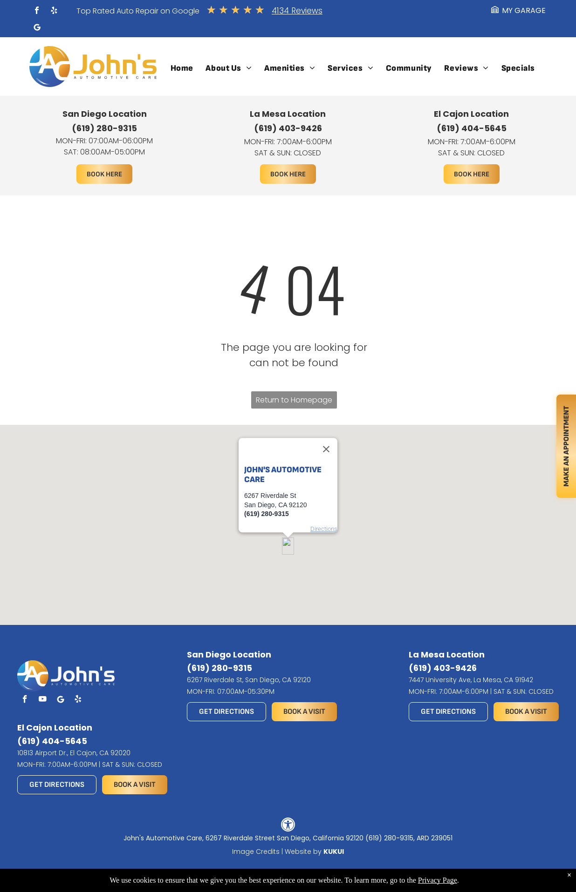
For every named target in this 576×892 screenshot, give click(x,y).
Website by (303, 851)
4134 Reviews (297, 10)
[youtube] (42, 700)
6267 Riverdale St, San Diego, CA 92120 (249, 679)
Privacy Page (437, 880)
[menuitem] (182, 68)
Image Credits (256, 851)
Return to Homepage (294, 400)
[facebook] (36, 11)
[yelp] (54, 11)
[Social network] (36, 28)
